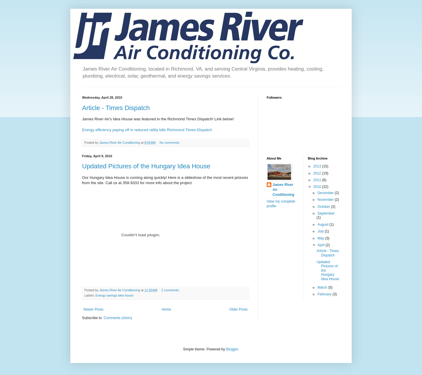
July (321, 231)
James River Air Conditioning (283, 190)
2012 (317, 173)
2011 (317, 180)
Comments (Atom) (117, 318)
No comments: (170, 142)
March (322, 287)
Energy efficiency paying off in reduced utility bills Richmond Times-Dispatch (147, 130)
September (326, 213)
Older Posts (238, 309)
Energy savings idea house (115, 295)
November (326, 200)
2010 (317, 187)
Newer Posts (93, 309)
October (324, 207)
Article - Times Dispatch (116, 108)
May (321, 238)
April (321, 245)
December (326, 193)
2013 (317, 166)
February (324, 294)
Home (166, 309)
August (323, 224)
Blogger (232, 349)
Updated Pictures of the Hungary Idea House (146, 166)
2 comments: (171, 290)
